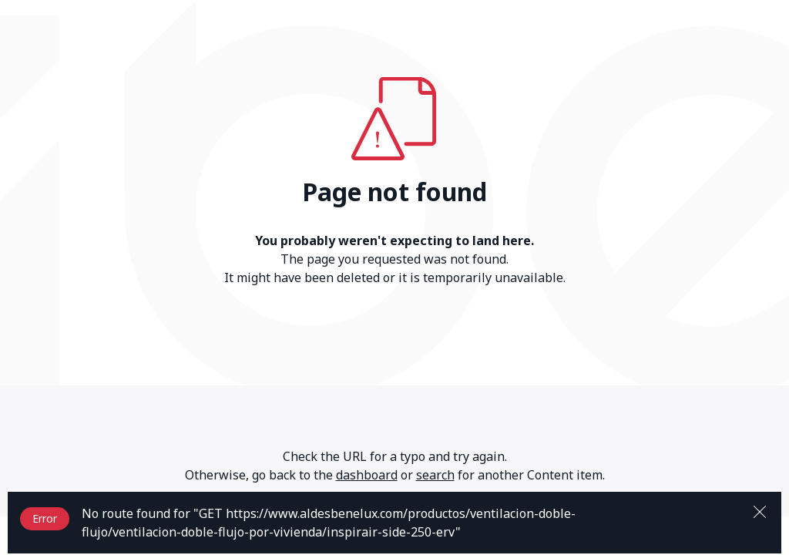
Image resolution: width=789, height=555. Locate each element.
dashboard (367, 474)
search (435, 474)
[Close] (759, 510)
